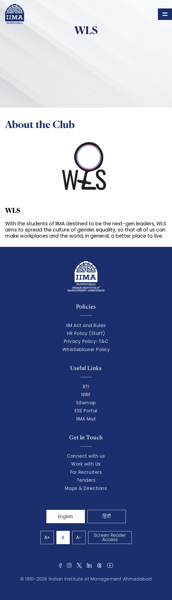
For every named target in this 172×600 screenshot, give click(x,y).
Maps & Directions (86, 488)
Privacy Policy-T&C (86, 341)
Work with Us (85, 464)
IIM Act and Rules (86, 325)
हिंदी (106, 516)
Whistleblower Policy (86, 349)
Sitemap (86, 403)
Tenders (86, 480)
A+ (47, 537)
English (65, 516)
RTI (86, 387)
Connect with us (86, 456)
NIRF (85, 395)
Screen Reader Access (110, 537)
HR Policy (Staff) (86, 333)
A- (79, 537)
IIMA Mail (86, 419)
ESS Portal (86, 411)
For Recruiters (86, 472)
